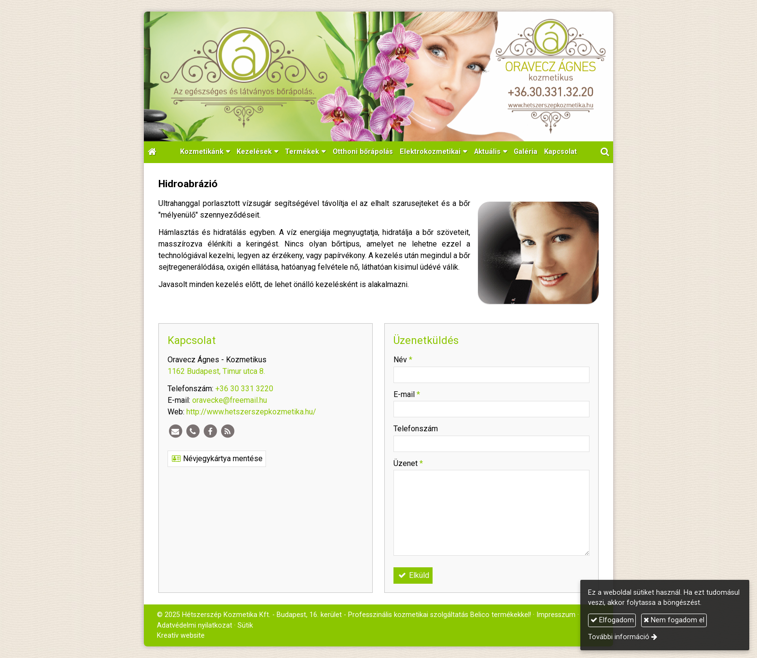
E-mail (406, 394)
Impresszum (555, 615)
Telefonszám (415, 428)
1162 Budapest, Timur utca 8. (216, 371)
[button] (605, 152)
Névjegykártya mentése (217, 458)
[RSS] (227, 431)
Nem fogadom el (674, 620)
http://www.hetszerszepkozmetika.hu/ (251, 411)
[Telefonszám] (192, 431)
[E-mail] (175, 431)
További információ (618, 637)
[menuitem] (362, 152)
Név (402, 359)
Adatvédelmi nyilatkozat (194, 625)
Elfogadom (612, 620)
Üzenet (408, 463)
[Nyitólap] (378, 76)
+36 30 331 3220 (244, 388)
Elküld (413, 575)
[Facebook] (210, 431)
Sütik (245, 625)
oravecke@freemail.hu (229, 400)
